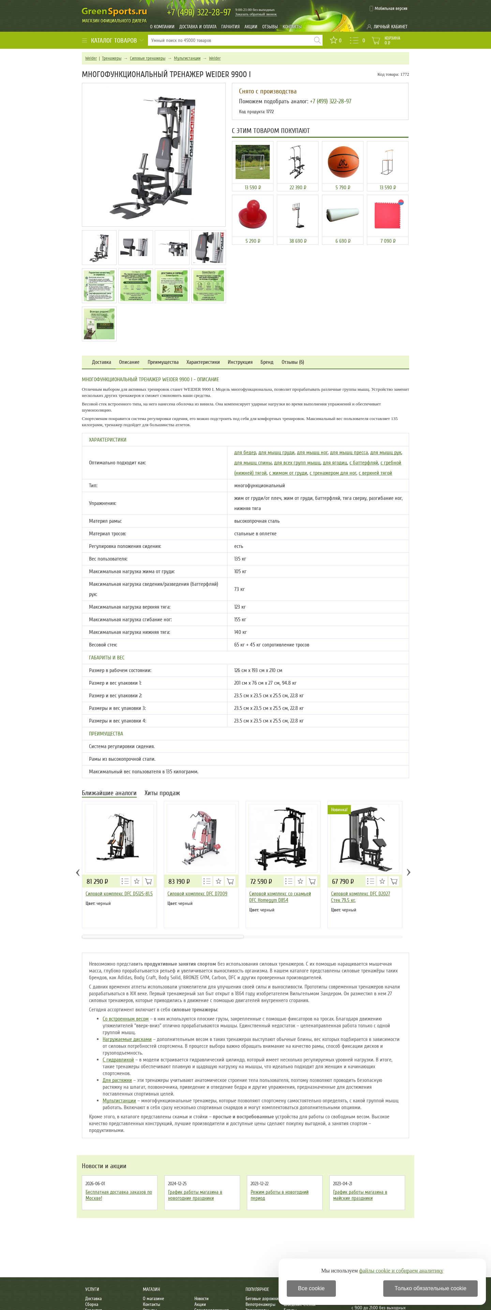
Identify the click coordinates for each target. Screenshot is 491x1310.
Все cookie (311, 1288)
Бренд (267, 362)
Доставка (101, 362)
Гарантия (230, 27)
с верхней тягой (375, 473)
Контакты (292, 27)
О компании (162, 27)
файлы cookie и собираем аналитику (401, 1271)
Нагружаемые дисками (127, 1039)
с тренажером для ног (333, 473)
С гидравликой (118, 1059)
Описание (129, 362)
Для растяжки (117, 1080)
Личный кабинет (390, 27)
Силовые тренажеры (147, 58)
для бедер (245, 452)
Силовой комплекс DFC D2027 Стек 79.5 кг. (360, 897)
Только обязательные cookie (430, 1288)
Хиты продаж (162, 793)
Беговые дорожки (262, 1298)
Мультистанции (187, 58)
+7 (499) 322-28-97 (330, 101)
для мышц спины (253, 462)
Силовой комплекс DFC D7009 (197, 894)
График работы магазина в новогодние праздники (195, 1195)
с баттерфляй (363, 462)
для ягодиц (335, 462)
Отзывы (270, 27)
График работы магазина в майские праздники (360, 1195)
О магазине (153, 1298)
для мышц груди (276, 452)
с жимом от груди (288, 473)
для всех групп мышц (297, 462)
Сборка (91, 1304)
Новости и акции (104, 1166)
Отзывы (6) (293, 362)
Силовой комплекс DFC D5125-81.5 (119, 894)
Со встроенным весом (126, 1018)
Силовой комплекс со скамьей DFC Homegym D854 (280, 897)
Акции (250, 27)
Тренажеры (111, 58)
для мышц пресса (349, 452)
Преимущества (163, 362)
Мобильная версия (391, 8)
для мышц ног (312, 452)
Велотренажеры (261, 1304)
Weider (91, 58)
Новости (201, 1298)
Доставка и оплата (198, 27)
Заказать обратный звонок (256, 14)
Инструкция (240, 362)
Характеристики (203, 362)
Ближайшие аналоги (109, 793)
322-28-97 (199, 12)
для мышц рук (385, 452)
